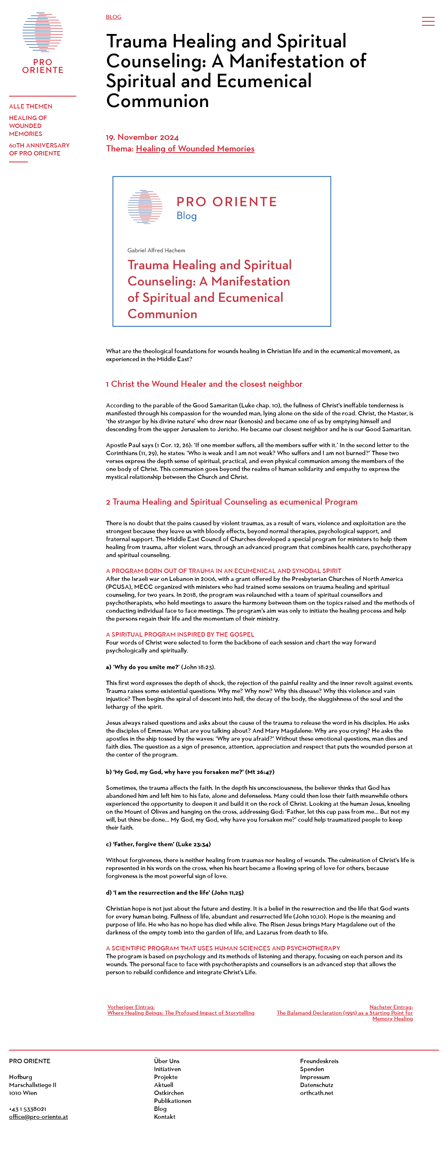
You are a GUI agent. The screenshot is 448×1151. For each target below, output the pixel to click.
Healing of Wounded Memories (28, 126)
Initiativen (167, 1069)
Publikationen (172, 1101)
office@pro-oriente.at (38, 1117)
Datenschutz (316, 1085)
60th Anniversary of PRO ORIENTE (39, 149)
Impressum (315, 1077)
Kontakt (164, 1117)
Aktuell (163, 1085)
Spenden (312, 1069)
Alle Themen (30, 106)
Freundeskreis (319, 1061)
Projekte (166, 1077)
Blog (113, 17)
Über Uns (166, 1061)
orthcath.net (316, 1093)
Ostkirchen (169, 1093)
